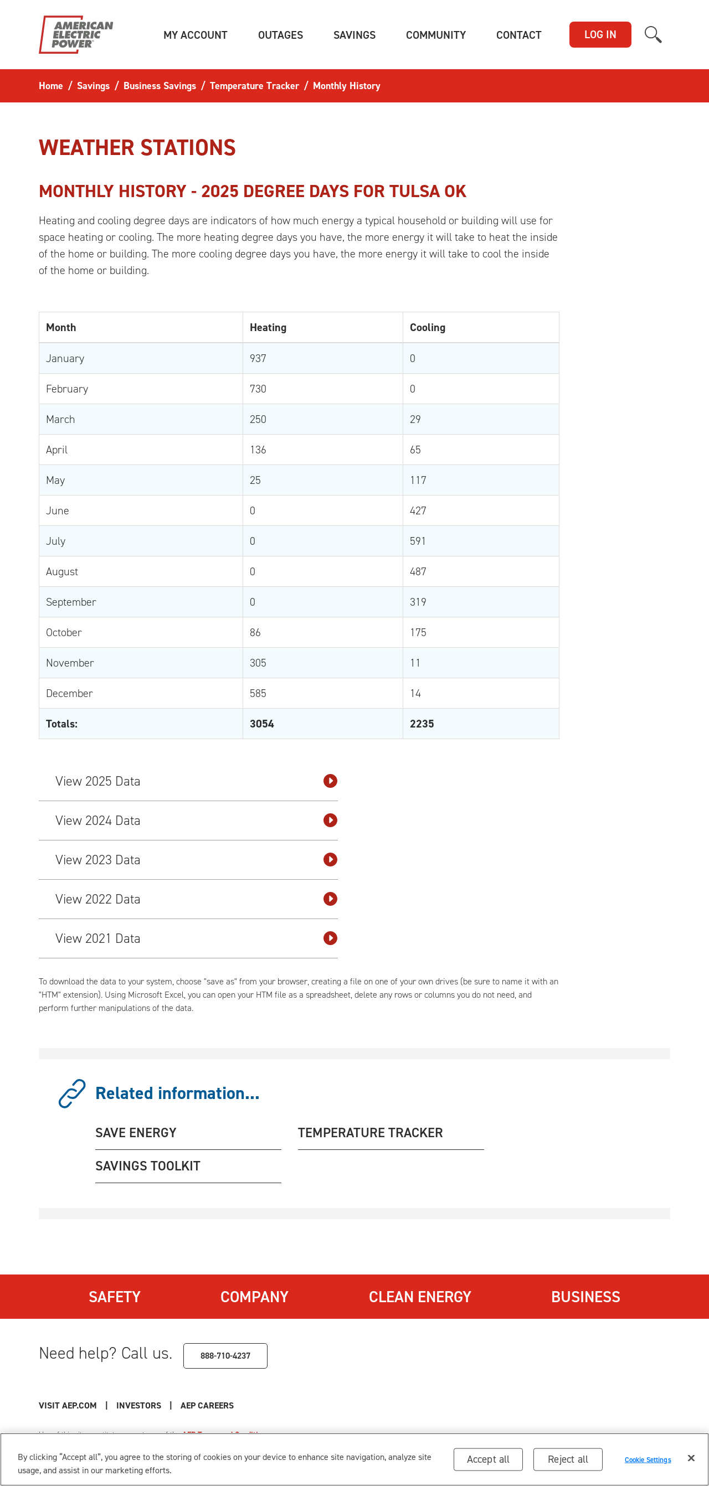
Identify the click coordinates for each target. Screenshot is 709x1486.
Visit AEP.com (68, 1405)
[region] (354, 1459)
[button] (195, 35)
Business (585, 1296)
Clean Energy (420, 1296)
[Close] (691, 1458)
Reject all (568, 1459)
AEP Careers (207, 1405)
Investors (138, 1405)
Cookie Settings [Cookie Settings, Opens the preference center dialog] (648, 1459)
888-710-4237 (225, 1355)
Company (254, 1296)
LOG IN (600, 34)
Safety (115, 1296)
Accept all (488, 1459)
